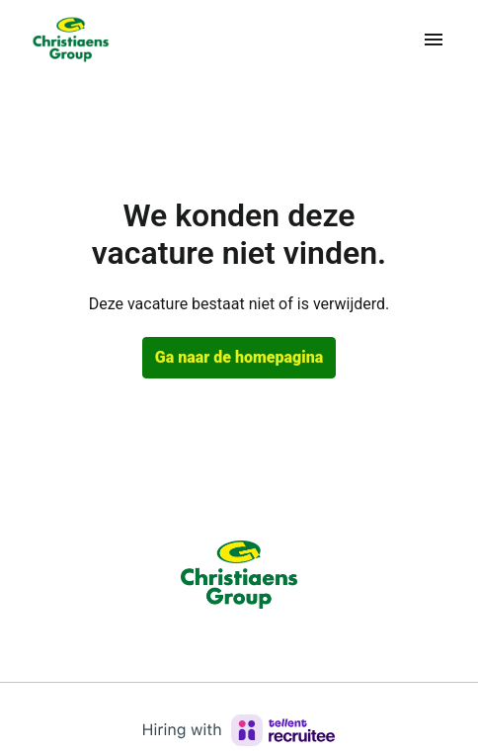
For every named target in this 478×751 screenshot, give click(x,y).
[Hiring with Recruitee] (239, 730)
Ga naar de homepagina (239, 357)
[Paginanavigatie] (433, 39)
